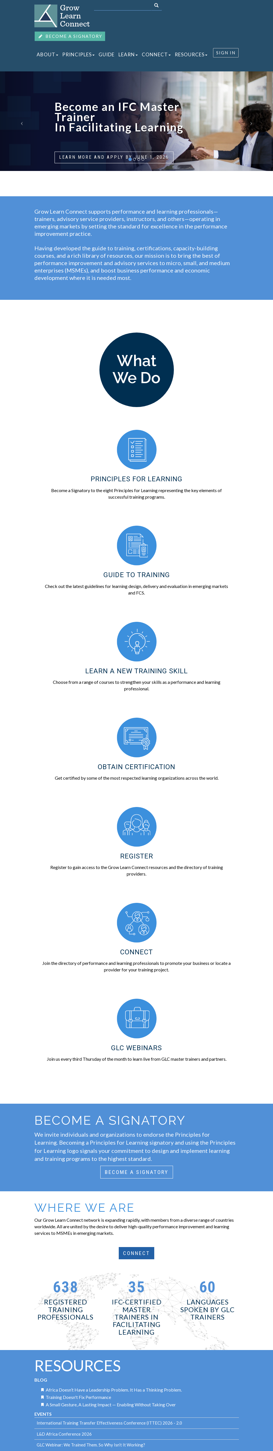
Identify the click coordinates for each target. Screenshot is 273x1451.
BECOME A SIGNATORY (69, 36)
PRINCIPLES (78, 54)
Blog (40, 1379)
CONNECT (156, 54)
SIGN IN (226, 52)
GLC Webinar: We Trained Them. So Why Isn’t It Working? (91, 1444)
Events (43, 1414)
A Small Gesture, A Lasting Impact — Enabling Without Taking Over (111, 1404)
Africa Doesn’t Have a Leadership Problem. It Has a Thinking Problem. (114, 1389)
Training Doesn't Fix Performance (78, 1397)
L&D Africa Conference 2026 (64, 1433)
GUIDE (106, 54)
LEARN (128, 54)
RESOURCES (191, 54)
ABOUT (47, 54)
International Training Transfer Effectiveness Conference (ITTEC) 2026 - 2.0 (109, 1422)
